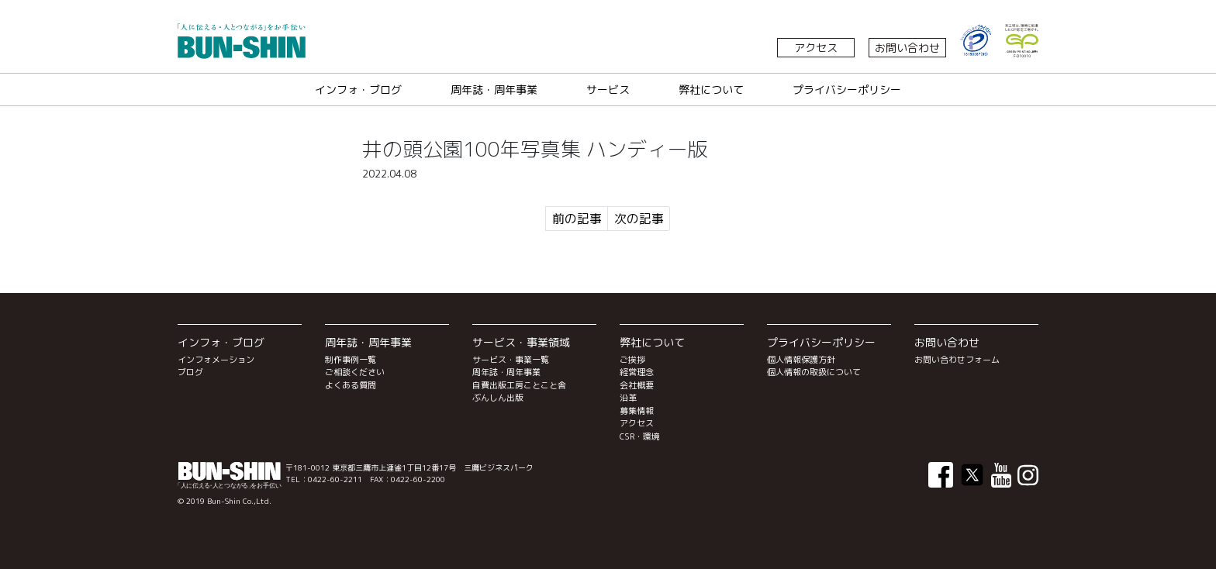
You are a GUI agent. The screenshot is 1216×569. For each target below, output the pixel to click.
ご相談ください (355, 372)
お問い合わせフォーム (957, 359)
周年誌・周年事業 (494, 89)
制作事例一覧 (350, 359)
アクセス (816, 47)
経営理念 (637, 372)
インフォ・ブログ (358, 89)
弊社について (711, 89)
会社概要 (637, 385)
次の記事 (639, 218)
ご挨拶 (632, 359)
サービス (608, 89)
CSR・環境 (640, 436)
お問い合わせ (907, 47)
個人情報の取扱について (814, 372)
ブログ (190, 372)
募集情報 (637, 411)
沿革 (628, 397)
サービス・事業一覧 (510, 359)
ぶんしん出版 (497, 397)
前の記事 (577, 218)
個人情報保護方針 (801, 359)
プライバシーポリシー (847, 89)
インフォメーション (216, 359)
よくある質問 (350, 385)
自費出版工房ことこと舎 (519, 385)
